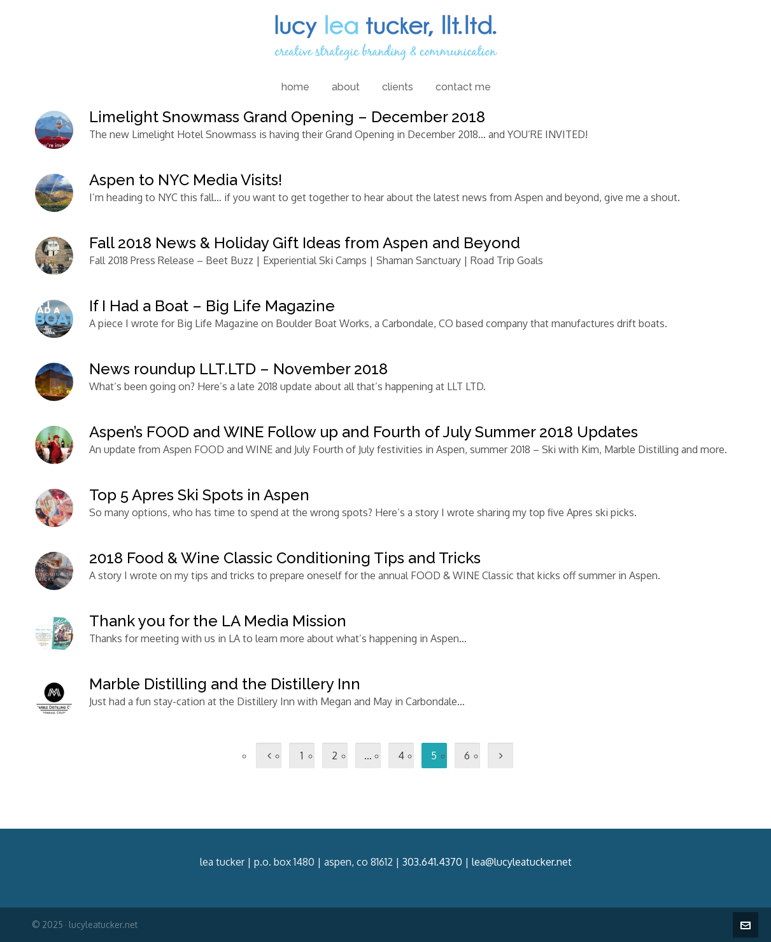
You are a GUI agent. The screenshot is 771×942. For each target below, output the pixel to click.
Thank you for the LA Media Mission (217, 621)
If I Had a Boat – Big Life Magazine (212, 306)
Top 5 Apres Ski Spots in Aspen (199, 495)
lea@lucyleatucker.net (522, 861)
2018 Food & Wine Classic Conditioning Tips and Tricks (285, 558)
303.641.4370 (432, 861)
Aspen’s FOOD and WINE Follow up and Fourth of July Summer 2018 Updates (363, 432)
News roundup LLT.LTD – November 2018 (238, 369)
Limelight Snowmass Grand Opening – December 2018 (287, 117)
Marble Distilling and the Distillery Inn (224, 684)
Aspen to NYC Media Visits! (185, 180)
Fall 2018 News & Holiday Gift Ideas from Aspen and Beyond (304, 243)
